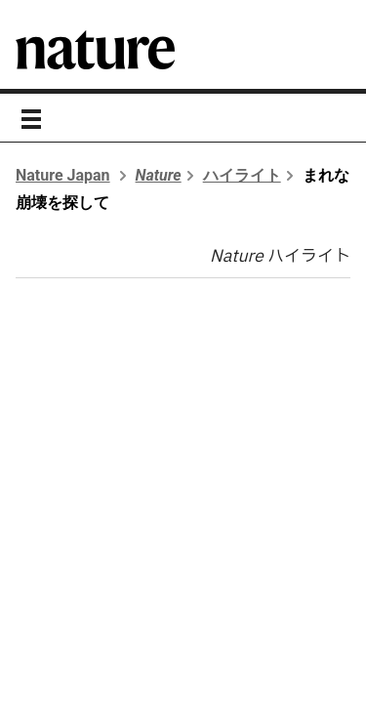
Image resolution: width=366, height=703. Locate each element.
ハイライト (242, 175)
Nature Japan (63, 175)
